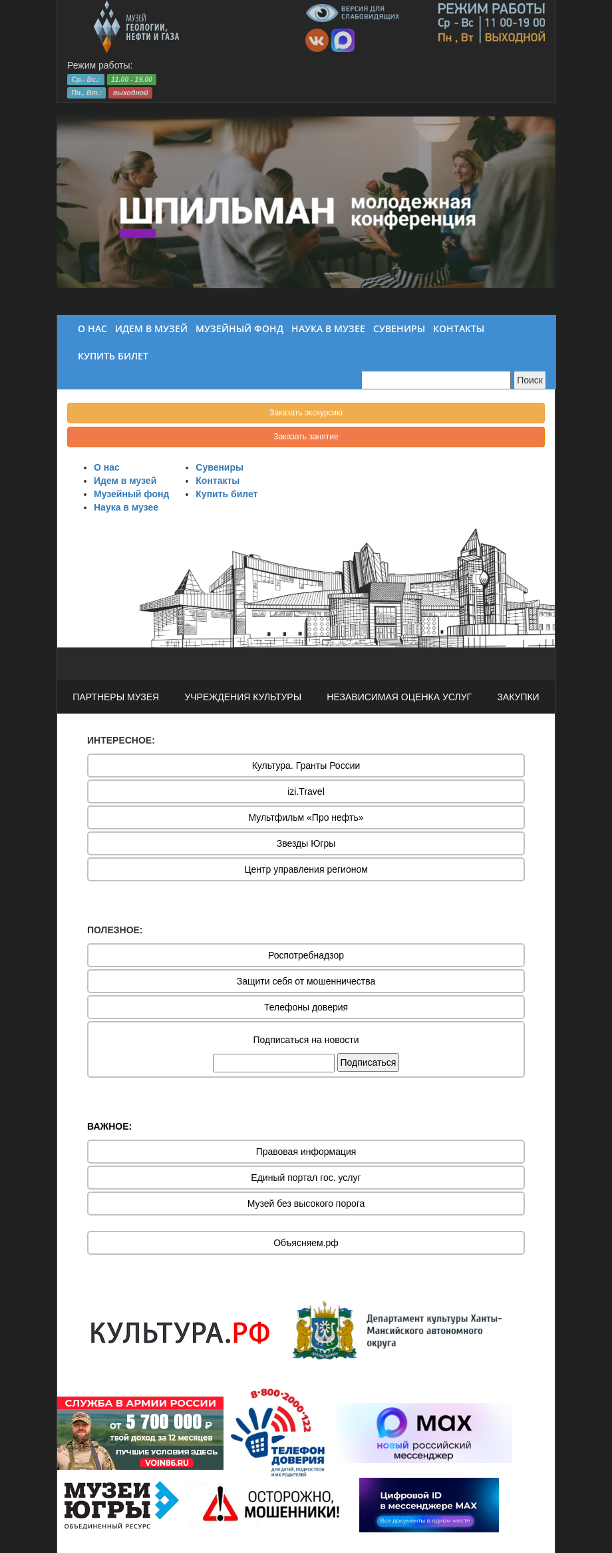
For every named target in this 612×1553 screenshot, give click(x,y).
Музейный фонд (131, 494)
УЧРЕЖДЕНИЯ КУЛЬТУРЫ (242, 697)
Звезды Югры (306, 843)
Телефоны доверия (306, 1007)
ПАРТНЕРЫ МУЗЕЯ (116, 697)
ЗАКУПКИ (518, 697)
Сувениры (219, 467)
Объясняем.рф (306, 1242)
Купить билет (226, 494)
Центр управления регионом (306, 869)
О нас (107, 467)
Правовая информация (306, 1151)
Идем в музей (125, 480)
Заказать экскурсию (306, 412)
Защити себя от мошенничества (306, 981)
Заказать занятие (305, 436)
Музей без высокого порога (306, 1203)
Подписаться (368, 1062)
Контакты (217, 480)
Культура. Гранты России (306, 765)
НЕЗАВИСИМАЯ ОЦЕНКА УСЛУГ (399, 697)
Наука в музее (126, 507)
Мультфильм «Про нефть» (305, 817)
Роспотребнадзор (306, 955)
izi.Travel (306, 791)
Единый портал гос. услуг (306, 1177)
